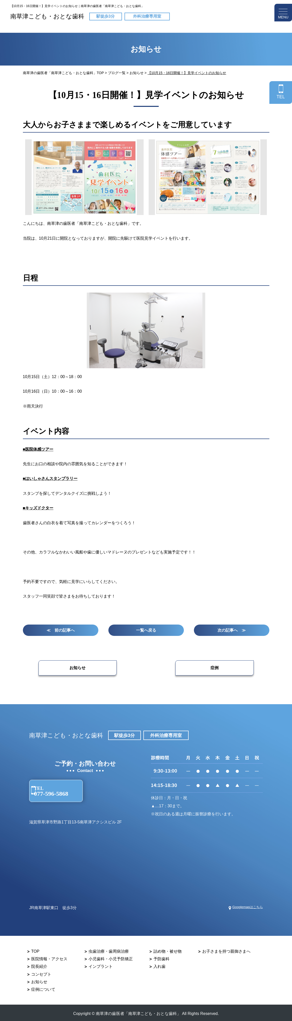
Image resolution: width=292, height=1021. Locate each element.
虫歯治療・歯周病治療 (109, 949)
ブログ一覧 (117, 73)
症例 (205, 669)
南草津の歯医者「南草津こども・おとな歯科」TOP (63, 73)
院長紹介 (39, 965)
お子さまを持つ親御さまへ (226, 949)
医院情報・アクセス (49, 957)
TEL (280, 96)
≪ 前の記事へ (60, 631)
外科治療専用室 (147, 15)
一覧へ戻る (146, 631)
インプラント (101, 965)
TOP (35, 949)
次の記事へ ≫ (231, 631)
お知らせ (137, 73)
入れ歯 (159, 965)
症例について (43, 988)
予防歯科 (161, 957)
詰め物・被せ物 (167, 949)
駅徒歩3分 (105, 15)
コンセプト (41, 972)
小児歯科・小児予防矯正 (111, 957)
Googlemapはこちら (244, 906)
